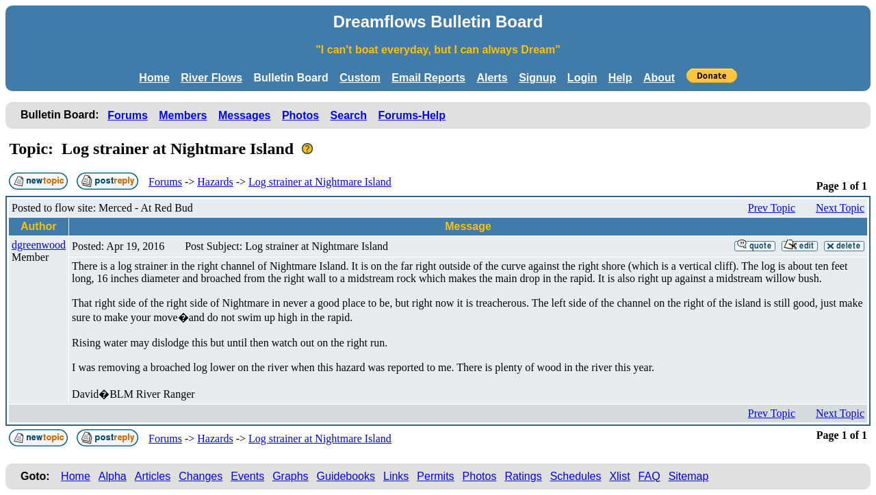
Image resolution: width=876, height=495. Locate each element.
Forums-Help (412, 115)
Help (620, 78)
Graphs (290, 476)
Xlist (619, 476)
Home (154, 78)
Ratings (522, 476)
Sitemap (689, 476)
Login (582, 78)
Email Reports (428, 78)
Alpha (113, 476)
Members (183, 115)
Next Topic (840, 208)
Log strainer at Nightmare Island (319, 182)
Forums (127, 115)
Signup (537, 78)
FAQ (649, 476)
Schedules (576, 476)
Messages (244, 115)
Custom (360, 78)
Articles (152, 476)
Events (247, 476)
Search (349, 115)
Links (396, 476)
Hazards (215, 182)
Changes (200, 476)
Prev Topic (771, 208)
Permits (435, 476)
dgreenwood (39, 245)
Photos (300, 115)
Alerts (491, 78)
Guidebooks (346, 476)
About (659, 78)
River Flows (211, 78)
